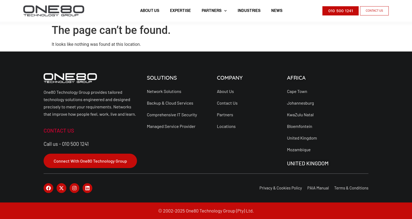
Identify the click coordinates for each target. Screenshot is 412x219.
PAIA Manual (318, 187)
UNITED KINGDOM (308, 163)
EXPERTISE (180, 11)
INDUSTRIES (249, 11)
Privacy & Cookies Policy (280, 187)
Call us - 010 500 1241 (66, 144)
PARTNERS (214, 11)
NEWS (276, 11)
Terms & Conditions (351, 187)
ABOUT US (149, 11)
